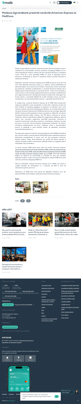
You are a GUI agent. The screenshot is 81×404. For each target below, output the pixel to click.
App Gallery (30, 359)
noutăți (4, 8)
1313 (5, 285)
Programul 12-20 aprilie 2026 (23, 304)
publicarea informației (48, 288)
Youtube (18, 394)
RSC (43, 313)
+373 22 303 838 (10, 296)
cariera (44, 316)
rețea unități (64, 318)
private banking (46, 291)
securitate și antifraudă (68, 296)
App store (7, 359)
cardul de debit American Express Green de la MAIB (33, 153)
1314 (16, 285)
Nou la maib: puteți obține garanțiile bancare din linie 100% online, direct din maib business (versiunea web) (66, 233)
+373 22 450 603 (10, 291)
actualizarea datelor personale (70, 285)
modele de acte (65, 304)
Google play (19, 359)
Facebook (4, 394)
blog (43, 310)
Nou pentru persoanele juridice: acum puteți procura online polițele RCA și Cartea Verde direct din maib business (14, 234)
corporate (44, 294)
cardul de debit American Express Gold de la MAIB (48, 151)
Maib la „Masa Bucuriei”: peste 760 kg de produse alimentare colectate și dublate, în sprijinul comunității (38, 234)
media (43, 307)
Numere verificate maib (68, 298)
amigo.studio (11, 400)
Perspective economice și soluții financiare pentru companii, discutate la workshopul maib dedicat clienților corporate (12, 268)
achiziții (44, 297)
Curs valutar (64, 315)
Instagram (11, 394)
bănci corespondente (67, 312)
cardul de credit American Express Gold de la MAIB (31, 149)
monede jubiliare (66, 301)
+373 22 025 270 (28, 291)
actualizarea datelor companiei (70, 288)
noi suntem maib (46, 285)
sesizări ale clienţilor (47, 304)
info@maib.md (6, 301)
